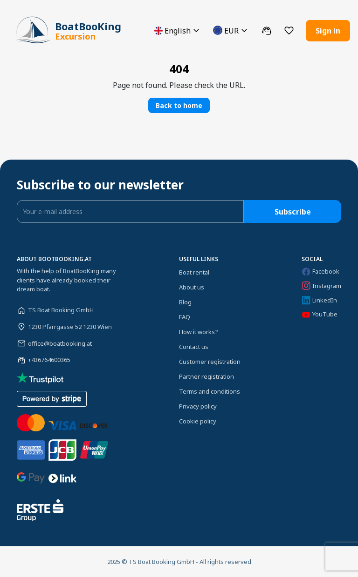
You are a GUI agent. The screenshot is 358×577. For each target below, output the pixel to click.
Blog (185, 302)
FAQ (184, 317)
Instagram (321, 286)
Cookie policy (197, 421)
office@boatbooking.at (60, 343)
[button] (178, 30)
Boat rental (194, 272)
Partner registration (206, 376)
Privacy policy (198, 406)
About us (191, 287)
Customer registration (210, 361)
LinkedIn (319, 300)
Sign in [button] (328, 31)
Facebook (320, 271)
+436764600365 (49, 360)
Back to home (179, 105)
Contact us (193, 346)
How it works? (198, 332)
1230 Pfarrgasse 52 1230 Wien (70, 326)
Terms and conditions (209, 391)
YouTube (319, 314)
